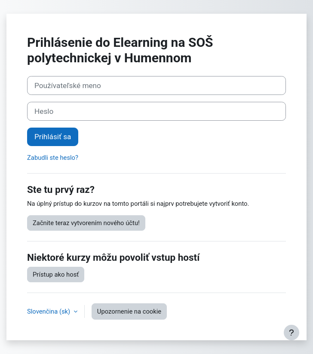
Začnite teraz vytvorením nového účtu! (86, 223)
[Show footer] (291, 332)
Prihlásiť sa (52, 136)
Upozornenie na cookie (129, 311)
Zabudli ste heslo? (52, 158)
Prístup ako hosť (56, 274)
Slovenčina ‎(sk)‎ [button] (49, 311)
